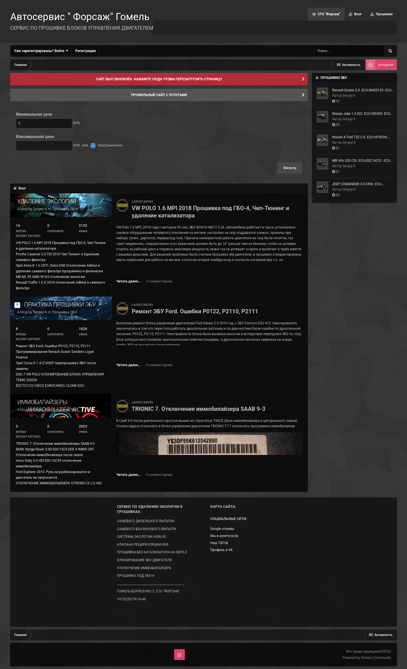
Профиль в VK (221, 550)
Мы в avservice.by (224, 536)
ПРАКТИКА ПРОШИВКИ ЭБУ (60, 304)
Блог (358, 14)
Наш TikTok (219, 543)
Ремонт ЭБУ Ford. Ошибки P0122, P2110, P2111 (53, 346)
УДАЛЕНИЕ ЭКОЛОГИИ (46, 201)
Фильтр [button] (289, 168)
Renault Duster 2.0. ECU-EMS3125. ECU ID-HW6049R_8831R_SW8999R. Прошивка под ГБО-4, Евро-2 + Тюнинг (362, 90)
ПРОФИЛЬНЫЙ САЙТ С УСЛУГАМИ (159, 95)
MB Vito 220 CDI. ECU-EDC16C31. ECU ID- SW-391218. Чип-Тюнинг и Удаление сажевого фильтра (361, 161)
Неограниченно (110, 145)
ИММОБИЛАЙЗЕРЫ (42, 402)
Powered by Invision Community (367, 658)
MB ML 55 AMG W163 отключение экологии (50, 277)
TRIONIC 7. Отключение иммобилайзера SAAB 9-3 (55, 444)
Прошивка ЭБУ (64, 209)
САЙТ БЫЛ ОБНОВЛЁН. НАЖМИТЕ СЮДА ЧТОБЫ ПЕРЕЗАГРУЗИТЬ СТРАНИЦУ (159, 79)
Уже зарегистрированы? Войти (41, 51)
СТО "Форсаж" (328, 14)
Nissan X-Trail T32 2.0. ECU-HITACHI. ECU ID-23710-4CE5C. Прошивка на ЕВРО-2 (360, 137)
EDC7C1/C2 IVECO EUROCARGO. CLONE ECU (50, 386)
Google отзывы (222, 529)
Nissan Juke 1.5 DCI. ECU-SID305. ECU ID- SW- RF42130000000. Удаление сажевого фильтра (361, 114)
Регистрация (85, 51)
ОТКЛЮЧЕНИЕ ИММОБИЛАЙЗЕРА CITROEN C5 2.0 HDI (59, 483)
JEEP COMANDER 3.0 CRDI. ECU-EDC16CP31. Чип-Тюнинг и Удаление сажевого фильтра (361, 184)
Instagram (385, 65)
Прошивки (384, 14)
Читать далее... (128, 281)
